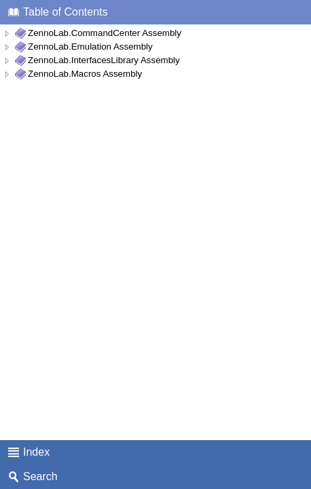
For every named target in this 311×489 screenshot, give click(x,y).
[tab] (155, 12)
